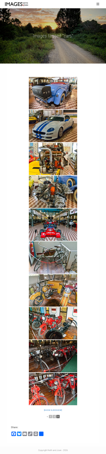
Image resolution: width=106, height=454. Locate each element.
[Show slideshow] (53, 410)
